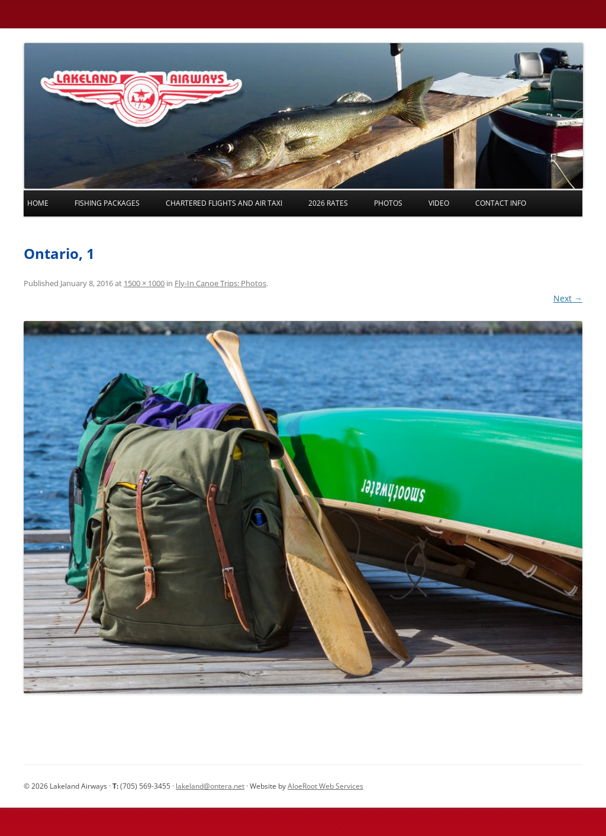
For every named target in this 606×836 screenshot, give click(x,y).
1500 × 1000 (144, 283)
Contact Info (500, 203)
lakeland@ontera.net (210, 786)
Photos (388, 203)
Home (38, 203)
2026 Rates (328, 203)
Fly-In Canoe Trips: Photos (220, 283)
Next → (567, 298)
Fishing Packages (107, 203)
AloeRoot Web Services (325, 786)
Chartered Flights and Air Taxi (224, 203)
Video (438, 203)
